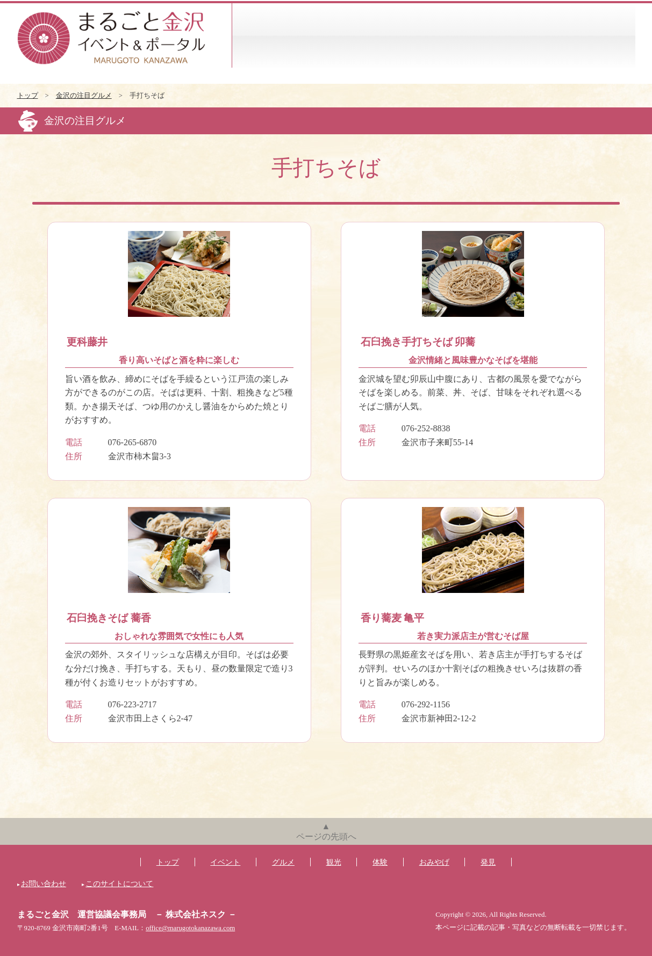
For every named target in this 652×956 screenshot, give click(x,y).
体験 (467, 35)
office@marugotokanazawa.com (190, 928)
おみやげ (534, 35)
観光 (400, 35)
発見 (601, 35)
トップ (27, 95)
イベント (265, 35)
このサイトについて (119, 883)
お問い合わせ (43, 883)
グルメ (333, 35)
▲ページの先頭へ (326, 831)
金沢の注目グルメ (84, 95)
